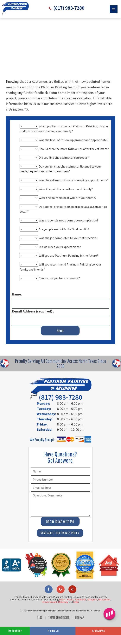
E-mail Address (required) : (33, 306)
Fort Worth (80, 591)
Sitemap (81, 609)
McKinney (63, 593)
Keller (76, 593)
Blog (38, 609)
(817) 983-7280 (68, 8)
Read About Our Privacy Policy (60, 525)
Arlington (92, 591)
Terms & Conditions (58, 609)
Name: (17, 289)
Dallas (62, 591)
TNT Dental (94, 602)
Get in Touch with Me (60, 513)
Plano (70, 591)
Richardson (104, 591)
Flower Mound (49, 593)
